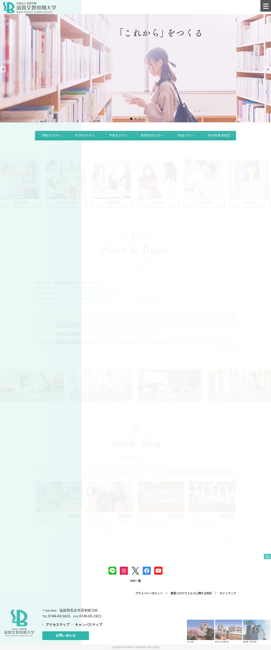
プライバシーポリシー (149, 593)
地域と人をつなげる (140, 118)
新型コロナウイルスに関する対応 (191, 593)
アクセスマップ (57, 624)
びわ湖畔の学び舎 (135, 118)
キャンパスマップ (88, 624)
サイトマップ (228, 593)
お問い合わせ (65, 635)
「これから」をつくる (131, 118)
